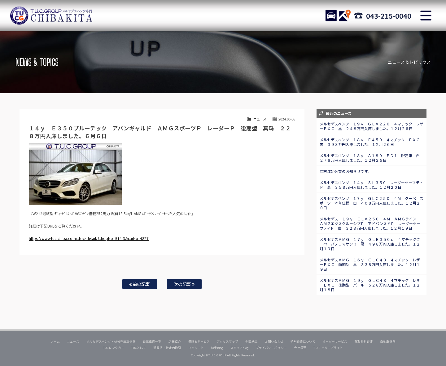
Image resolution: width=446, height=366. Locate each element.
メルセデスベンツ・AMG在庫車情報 (111, 341)
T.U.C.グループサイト (328, 348)
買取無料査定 (363, 341)
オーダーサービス (334, 341)
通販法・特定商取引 (167, 348)
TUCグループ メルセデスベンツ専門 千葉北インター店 (51, 15)
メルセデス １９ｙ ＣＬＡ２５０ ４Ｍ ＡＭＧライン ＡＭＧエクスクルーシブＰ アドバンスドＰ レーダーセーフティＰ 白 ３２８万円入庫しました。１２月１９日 (370, 223)
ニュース (259, 118)
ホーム (55, 341)
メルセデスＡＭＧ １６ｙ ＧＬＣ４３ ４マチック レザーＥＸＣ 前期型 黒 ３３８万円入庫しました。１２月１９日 (370, 264)
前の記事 (139, 284)
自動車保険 (388, 341)
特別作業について (303, 341)
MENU (426, 15)
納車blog (217, 348)
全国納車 (251, 341)
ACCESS (345, 15)
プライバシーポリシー (271, 348)
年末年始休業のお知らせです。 (345, 171)
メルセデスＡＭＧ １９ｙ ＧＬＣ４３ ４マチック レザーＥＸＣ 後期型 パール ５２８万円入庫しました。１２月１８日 (370, 285)
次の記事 (184, 284)
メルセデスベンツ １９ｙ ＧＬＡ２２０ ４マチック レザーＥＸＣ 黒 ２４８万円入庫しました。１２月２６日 (371, 126)
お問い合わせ (274, 341)
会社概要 (300, 348)
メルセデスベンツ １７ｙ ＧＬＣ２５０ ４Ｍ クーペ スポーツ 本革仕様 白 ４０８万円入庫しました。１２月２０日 (371, 203)
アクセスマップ (227, 341)
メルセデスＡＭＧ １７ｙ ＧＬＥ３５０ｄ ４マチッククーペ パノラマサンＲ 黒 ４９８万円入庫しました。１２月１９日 (370, 244)
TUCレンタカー (113, 348)
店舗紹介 (174, 341)
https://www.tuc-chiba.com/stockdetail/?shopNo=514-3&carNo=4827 (89, 238)
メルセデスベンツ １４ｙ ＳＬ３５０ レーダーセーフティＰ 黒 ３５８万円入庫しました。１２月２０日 (371, 185)
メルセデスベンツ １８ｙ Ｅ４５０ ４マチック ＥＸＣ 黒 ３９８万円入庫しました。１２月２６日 (371, 142)
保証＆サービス (199, 341)
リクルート (196, 348)
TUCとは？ (138, 348)
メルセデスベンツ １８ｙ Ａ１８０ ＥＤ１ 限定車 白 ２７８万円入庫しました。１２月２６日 (371, 158)
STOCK (331, 15)
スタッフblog (239, 348)
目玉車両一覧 (152, 341)
